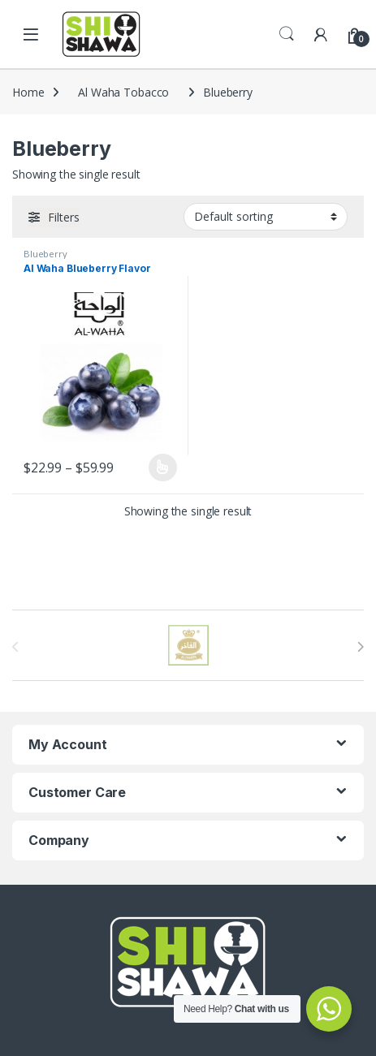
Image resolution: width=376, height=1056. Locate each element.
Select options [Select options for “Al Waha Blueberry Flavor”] (163, 467)
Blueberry (45, 254)
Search (287, 34)
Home (28, 92)
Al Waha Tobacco (123, 92)
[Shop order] (266, 217)
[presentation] (360, 647)
